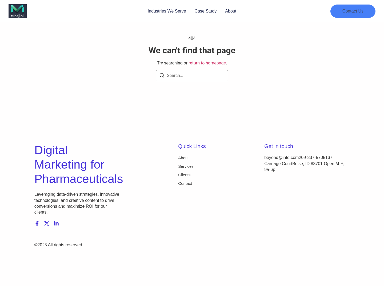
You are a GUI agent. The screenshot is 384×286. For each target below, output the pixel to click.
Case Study (206, 11)
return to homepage (207, 63)
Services (186, 166)
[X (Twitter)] (46, 223)
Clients (184, 175)
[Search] (162, 76)
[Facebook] (37, 223)
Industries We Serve (167, 11)
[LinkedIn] (56, 223)
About (230, 11)
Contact (185, 183)
